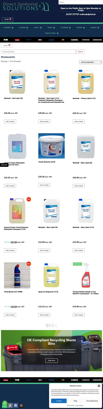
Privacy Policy (71, 405)
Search (80, 52)
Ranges (95, 27)
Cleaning (8, 27)
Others (80, 27)
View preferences (92, 401)
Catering (66, 27)
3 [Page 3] (52, 325)
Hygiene (23, 27)
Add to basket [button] (10, 121)
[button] (99, 386)
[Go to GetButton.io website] (5, 407)
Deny (75, 401)
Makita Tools (51, 33)
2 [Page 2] (49, 325)
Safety (38, 27)
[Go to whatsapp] (4, 403)
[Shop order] (90, 62)
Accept (59, 401)
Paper (51, 27)
